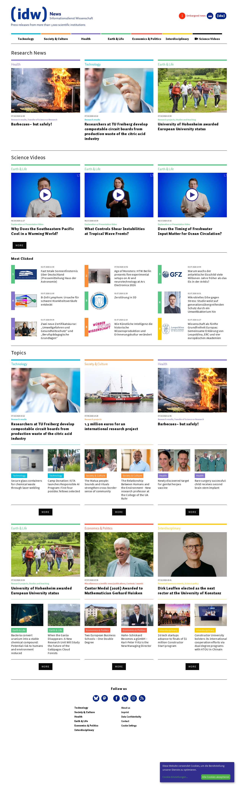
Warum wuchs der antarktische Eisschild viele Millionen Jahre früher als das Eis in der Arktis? (207, 276)
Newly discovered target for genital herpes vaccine (173, 484)
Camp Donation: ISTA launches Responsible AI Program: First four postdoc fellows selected (64, 486)
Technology (26, 39)
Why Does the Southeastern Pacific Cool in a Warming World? (42, 231)
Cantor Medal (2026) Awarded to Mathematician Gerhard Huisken (114, 591)
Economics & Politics (146, 39)
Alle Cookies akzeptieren (215, 777)
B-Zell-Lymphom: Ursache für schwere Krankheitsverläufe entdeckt (60, 301)
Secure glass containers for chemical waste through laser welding (26, 484)
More (19, 245)
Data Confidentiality (131, 716)
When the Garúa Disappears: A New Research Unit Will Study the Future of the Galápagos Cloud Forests (64, 644)
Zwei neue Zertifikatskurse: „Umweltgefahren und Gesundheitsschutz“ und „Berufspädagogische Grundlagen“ (59, 331)
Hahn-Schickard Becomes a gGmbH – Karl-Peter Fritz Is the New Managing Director (136, 640)
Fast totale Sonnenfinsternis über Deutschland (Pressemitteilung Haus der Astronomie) (59, 276)
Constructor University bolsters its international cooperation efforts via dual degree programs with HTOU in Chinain (211, 642)
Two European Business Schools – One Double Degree (100, 638)
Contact (125, 721)
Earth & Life (115, 39)
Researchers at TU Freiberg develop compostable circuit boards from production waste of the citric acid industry (116, 132)
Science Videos (207, 39)
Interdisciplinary (177, 39)
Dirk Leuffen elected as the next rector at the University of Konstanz (189, 591)
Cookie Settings (128, 725)
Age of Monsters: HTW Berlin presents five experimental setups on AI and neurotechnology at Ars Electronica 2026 (132, 278)
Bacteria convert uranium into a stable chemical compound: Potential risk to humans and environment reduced (27, 644)
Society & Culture (56, 39)
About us (125, 708)
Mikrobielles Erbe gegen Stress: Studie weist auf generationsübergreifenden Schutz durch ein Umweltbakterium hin (206, 305)
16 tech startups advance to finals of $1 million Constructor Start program (172, 640)
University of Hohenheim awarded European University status (188, 127)
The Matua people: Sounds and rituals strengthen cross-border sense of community (101, 486)
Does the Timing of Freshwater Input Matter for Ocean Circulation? (190, 231)
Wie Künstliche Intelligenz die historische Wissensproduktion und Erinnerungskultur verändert (133, 329)
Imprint (125, 712)
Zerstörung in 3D (125, 297)
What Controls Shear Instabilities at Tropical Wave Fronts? (115, 231)
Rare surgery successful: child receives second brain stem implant (210, 484)
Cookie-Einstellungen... (175, 777)
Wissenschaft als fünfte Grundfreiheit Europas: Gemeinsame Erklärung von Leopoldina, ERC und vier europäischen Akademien (206, 331)
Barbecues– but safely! (31, 124)
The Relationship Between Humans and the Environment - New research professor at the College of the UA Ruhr (136, 489)
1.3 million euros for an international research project (111, 426)
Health (85, 39)
